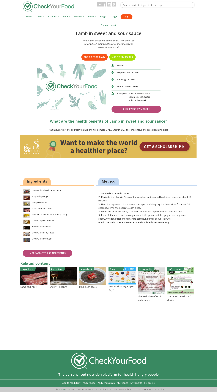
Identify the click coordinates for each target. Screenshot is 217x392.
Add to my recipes (122, 57)
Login (115, 16)
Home (29, 16)
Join (126, 16)
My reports (136, 382)
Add (40, 16)
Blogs (103, 16)
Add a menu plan (106, 382)
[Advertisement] (108, 326)
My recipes (122, 382)
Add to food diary (94, 57)
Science (78, 16)
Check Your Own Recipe (136, 109)
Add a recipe (89, 382)
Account (52, 16)
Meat (113, 25)
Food (65, 16)
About (91, 16)
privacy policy (65, 389)
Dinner (104, 25)
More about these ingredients (48, 253)
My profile (149, 382)
